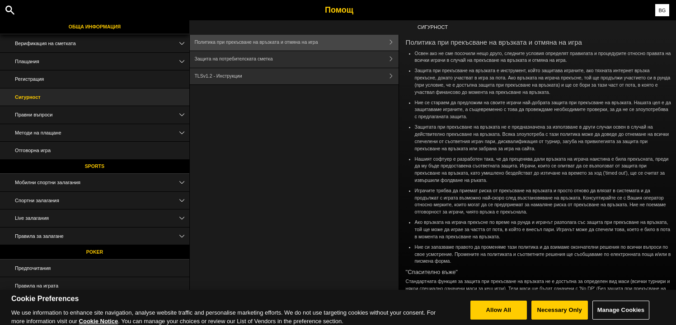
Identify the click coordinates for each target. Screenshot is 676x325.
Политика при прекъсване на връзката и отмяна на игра (296, 42)
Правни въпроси (102, 115)
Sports (94, 166)
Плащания (102, 61)
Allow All (498, 313)
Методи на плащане (102, 133)
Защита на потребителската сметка (296, 59)
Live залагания (102, 218)
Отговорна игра (33, 150)
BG (662, 10)
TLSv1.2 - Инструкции (296, 76)
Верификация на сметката (102, 43)
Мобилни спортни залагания (102, 182)
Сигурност (28, 97)
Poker (94, 252)
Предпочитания (33, 268)
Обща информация (95, 26)
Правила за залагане (102, 236)
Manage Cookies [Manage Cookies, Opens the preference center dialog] (620, 313)
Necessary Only (559, 313)
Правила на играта (36, 285)
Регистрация (29, 79)
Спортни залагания (102, 200)
